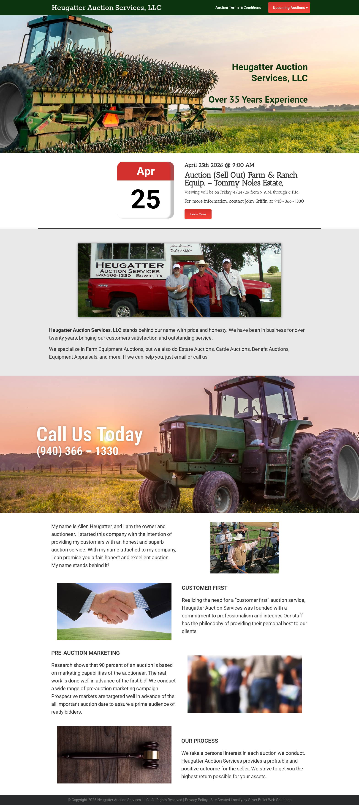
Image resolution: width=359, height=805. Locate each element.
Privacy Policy (196, 800)
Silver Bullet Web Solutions (269, 800)
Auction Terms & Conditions (238, 7)
